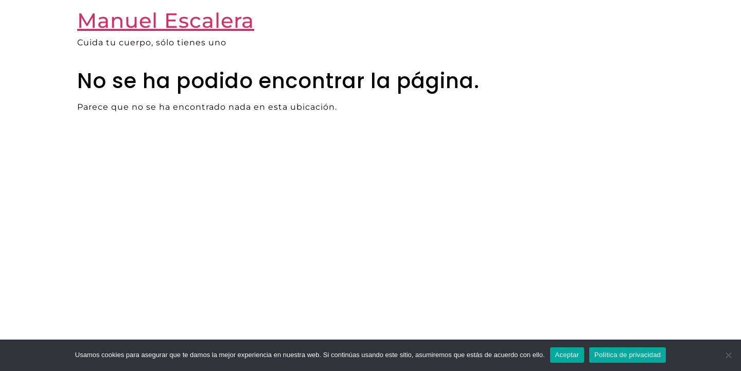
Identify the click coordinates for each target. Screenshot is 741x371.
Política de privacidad (627, 355)
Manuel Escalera (165, 20)
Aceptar (567, 355)
